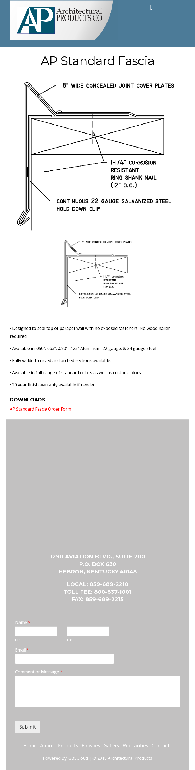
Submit (27, 727)
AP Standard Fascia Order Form (40, 409)
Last (70, 640)
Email (22, 650)
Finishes (91, 745)
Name (22, 622)
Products (68, 745)
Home (30, 745)
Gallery (111, 745)
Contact (161, 745)
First (18, 640)
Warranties (135, 745)
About (47, 745)
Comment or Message (38, 672)
